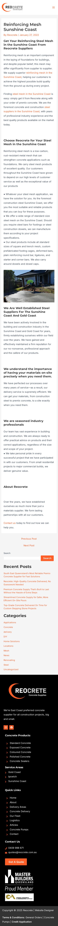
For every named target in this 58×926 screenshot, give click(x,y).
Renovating (9, 660)
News (6, 655)
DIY (5, 636)
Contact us (10, 523)
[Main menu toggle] (53, 7)
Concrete (8, 627)
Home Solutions (12, 641)
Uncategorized (11, 669)
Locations (8, 646)
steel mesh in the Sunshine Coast (32, 93)
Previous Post (29, 539)
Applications (10, 622)
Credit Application (22, 921)
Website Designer (44, 910)
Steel (6, 665)
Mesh (6, 650)
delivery (8, 632)
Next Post (29, 545)
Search (7, 553)
